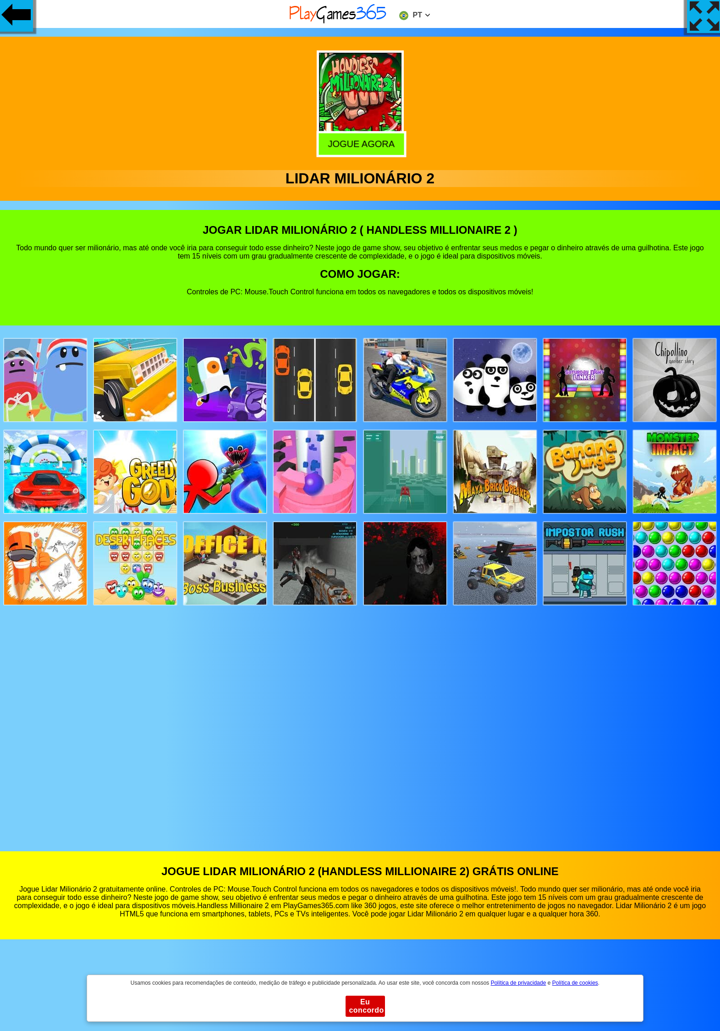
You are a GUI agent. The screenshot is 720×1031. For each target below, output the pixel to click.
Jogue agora (358, 143)
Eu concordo (366, 1006)
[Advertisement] (360, 719)
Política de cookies (575, 983)
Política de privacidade (518, 983)
